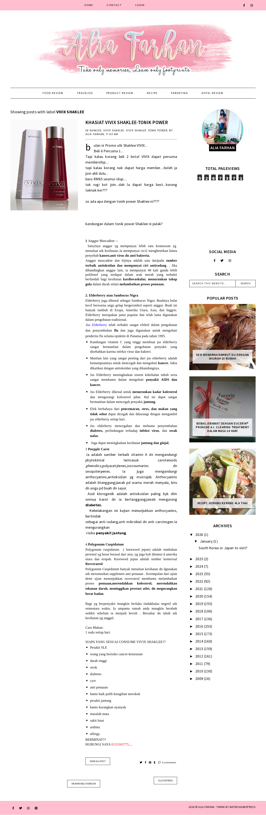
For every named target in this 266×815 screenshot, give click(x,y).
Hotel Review (212, 93)
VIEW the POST (98, 761)
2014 (199, 641)
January (206, 541)
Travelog (85, 93)
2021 (199, 588)
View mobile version (83, 783)
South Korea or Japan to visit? (223, 547)
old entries (165, 780)
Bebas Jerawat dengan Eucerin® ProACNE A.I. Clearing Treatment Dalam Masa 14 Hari (222, 427)
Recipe (152, 93)
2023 (199, 573)
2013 (199, 648)
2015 (199, 633)
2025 (199, 558)
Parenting (179, 93)
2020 (199, 596)
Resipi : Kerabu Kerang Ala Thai (222, 503)
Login (140, 5)
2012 (199, 656)
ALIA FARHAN (206, 807)
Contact (114, 5)
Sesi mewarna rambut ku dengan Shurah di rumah (222, 356)
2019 (199, 603)
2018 (199, 611)
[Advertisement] (222, 215)
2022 (199, 581)
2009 (199, 678)
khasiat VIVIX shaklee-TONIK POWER (126, 122)
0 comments (167, 762)
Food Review (53, 93)
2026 (199, 534)
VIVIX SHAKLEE (113, 130)
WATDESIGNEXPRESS (242, 807)
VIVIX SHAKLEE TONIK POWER (146, 130)
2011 (199, 663)
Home (89, 5)
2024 (199, 566)
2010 (199, 671)
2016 (199, 626)
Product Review (119, 93)
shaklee (96, 130)
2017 (199, 618)
